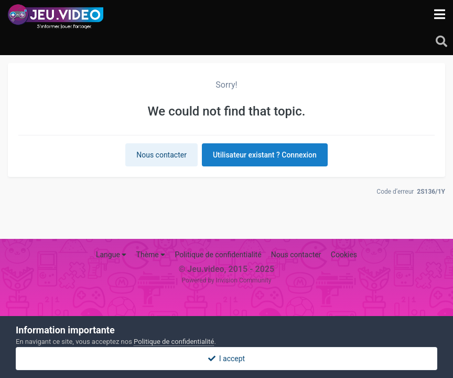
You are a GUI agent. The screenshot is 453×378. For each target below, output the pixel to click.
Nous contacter (161, 155)
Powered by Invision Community (227, 280)
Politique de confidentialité (218, 254)
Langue (111, 254)
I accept (226, 358)
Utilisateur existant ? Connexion (265, 155)
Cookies (344, 254)
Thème (151, 254)
